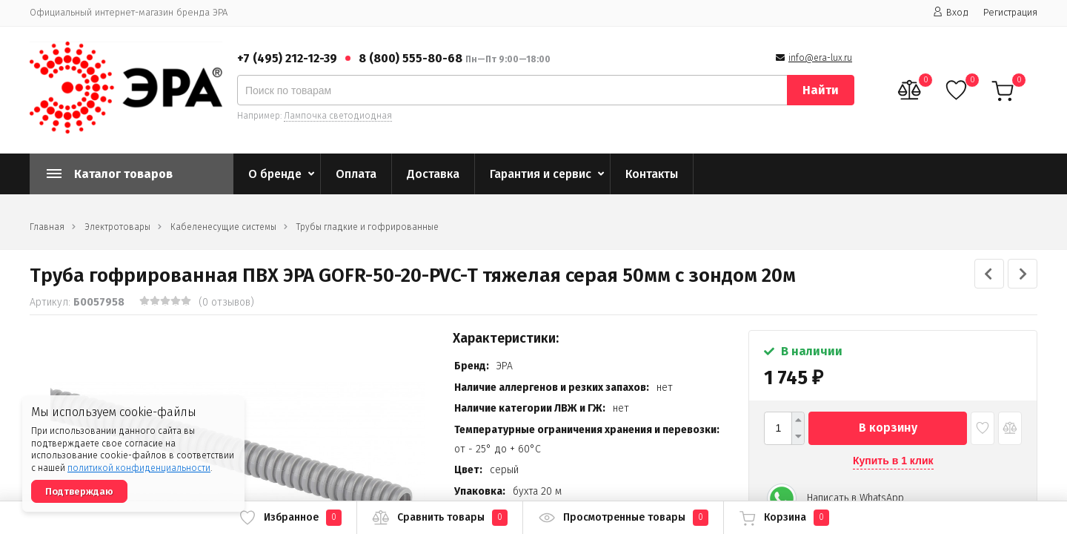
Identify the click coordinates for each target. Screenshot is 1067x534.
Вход (950, 12)
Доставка (433, 174)
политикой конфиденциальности (138, 468)
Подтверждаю (79, 491)
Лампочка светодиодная (338, 116)
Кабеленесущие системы (223, 227)
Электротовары (117, 227)
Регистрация (1010, 12)
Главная (47, 227)
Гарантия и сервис (540, 174)
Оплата (356, 174)
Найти (820, 90)
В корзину (888, 428)
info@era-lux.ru (820, 58)
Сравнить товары (440, 518)
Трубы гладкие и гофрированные (367, 227)
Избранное (290, 518)
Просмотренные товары (623, 518)
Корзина (784, 518)
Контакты (651, 174)
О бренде (275, 174)
